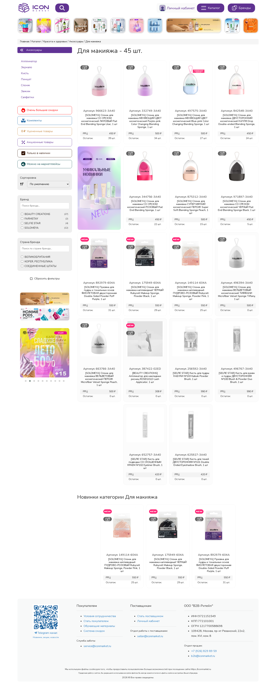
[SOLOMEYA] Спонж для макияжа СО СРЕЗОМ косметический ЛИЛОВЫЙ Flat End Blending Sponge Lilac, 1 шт (99, 120)
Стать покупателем (96, 621)
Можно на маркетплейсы (40, 164)
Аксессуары (76, 41)
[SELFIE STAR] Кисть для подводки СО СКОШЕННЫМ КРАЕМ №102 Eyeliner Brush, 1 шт (144, 464)
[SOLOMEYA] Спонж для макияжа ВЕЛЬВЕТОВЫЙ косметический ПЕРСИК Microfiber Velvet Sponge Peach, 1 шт (99, 379)
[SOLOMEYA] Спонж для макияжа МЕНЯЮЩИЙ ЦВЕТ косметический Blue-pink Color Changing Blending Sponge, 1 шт (190, 120)
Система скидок (94, 631)
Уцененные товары (37, 131)
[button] (26, 381)
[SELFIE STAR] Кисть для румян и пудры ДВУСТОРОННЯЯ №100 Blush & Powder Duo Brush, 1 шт (237, 378)
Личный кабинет (148, 621)
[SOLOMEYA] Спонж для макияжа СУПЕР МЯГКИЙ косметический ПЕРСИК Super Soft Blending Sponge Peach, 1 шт (190, 207)
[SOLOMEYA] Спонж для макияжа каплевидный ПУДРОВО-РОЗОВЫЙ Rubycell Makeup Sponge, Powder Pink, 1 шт (191, 293)
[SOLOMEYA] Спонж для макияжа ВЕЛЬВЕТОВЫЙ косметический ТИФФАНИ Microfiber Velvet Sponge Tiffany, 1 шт (236, 293)
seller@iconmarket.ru (150, 636)
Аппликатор (29, 61)
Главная (24, 41)
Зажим (25, 91)
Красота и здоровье (55, 41)
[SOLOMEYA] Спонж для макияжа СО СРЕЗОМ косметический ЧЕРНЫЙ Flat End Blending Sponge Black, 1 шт (236, 206)
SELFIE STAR (46, 223)
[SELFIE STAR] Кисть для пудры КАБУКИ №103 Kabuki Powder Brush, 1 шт (191, 376)
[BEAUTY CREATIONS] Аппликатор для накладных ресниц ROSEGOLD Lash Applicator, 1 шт (145, 378)
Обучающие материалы (99, 626)
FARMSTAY (46, 218)
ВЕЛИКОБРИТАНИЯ (37, 257)
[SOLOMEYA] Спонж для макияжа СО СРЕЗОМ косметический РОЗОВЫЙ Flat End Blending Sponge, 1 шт (145, 206)
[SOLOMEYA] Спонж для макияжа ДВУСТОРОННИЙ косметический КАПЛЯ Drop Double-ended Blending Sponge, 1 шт (236, 121)
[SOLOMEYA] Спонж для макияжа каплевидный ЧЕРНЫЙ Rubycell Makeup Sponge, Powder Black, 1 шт (145, 292)
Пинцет (26, 79)
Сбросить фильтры (45, 279)
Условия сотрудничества (100, 616)
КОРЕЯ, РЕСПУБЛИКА (38, 261)
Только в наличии (35, 153)
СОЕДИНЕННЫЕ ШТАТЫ (40, 266)
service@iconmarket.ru (97, 646)
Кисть (25, 73)
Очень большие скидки (39, 110)
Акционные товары (37, 142)
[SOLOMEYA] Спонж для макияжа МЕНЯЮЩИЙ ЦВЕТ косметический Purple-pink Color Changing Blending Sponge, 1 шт (145, 121)
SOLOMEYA (46, 228)
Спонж (25, 85)
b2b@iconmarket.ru (203, 656)
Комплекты (31, 120)
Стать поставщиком (150, 616)
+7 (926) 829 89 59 (204, 651)
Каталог (36, 41)
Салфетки (27, 97)
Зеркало (26, 67)
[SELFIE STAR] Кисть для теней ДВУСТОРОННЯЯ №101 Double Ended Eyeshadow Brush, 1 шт (191, 462)
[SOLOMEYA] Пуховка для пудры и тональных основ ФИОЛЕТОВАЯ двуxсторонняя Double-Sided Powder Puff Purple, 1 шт (99, 293)
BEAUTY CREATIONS (46, 214)
